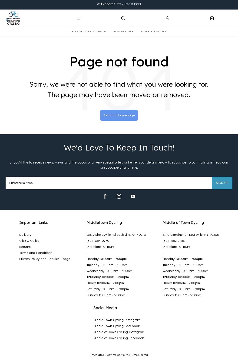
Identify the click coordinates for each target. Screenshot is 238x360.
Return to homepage (119, 116)
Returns (25, 247)
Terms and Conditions (35, 253)
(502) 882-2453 (173, 241)
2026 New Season (119, 5)
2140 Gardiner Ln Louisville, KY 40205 (190, 235)
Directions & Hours (100, 247)
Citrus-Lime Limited (135, 355)
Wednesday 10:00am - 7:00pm (109, 271)
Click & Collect (29, 241)
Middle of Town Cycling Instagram (119, 332)
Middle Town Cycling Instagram (116, 320)
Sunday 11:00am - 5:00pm (106, 296)
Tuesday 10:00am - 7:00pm (106, 265)
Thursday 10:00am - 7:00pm (107, 277)
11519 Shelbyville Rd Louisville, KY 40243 (116, 235)
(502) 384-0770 (97, 241)
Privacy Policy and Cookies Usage (44, 259)
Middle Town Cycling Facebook (116, 326)
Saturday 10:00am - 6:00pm (107, 289)
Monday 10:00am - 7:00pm (106, 259)
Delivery (25, 235)
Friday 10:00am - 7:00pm (105, 283)
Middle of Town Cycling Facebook (118, 338)
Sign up (222, 183)
